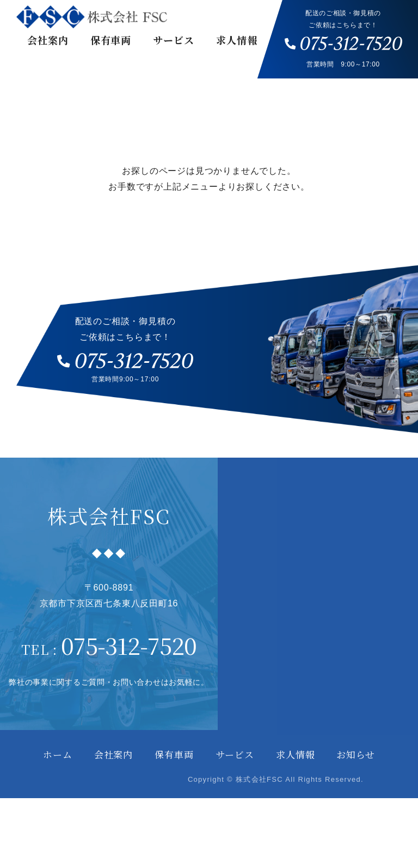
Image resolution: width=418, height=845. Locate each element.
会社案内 (48, 40)
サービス (173, 40)
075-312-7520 (128, 663)
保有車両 (111, 40)
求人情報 (236, 40)
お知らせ (355, 773)
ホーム (57, 773)
